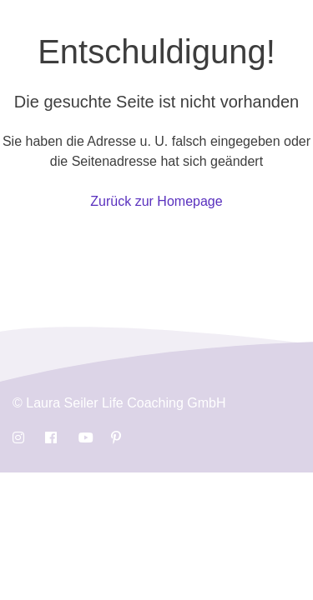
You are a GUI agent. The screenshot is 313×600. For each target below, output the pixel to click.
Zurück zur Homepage (156, 201)
